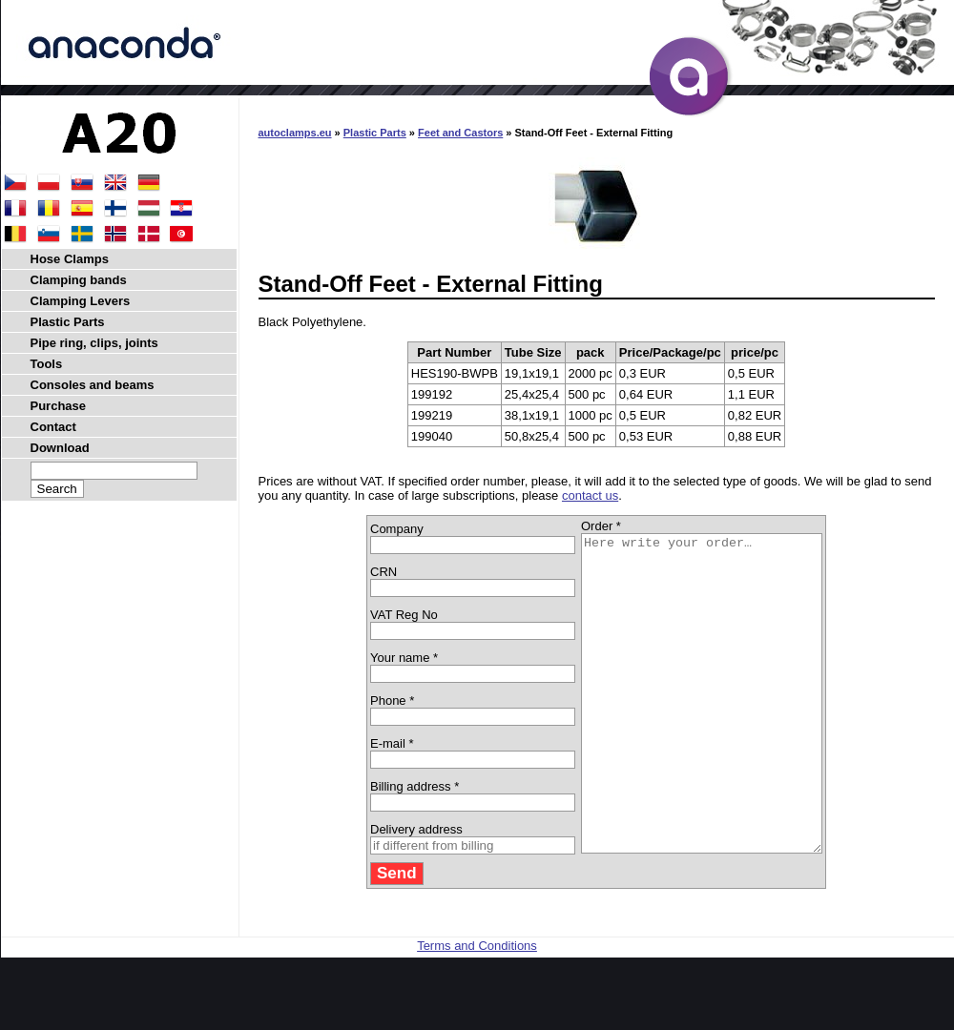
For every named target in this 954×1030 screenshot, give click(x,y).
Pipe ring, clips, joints (94, 343)
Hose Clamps (70, 259)
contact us (590, 495)
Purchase (59, 406)
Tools (47, 364)
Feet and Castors (460, 132)
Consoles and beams (93, 385)
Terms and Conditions (477, 1008)
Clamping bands (79, 280)
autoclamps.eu (295, 132)
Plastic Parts (374, 132)
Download (60, 448)
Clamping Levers (81, 301)
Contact (53, 427)
